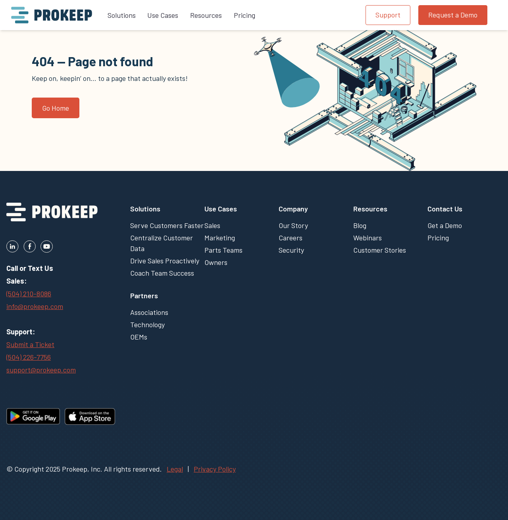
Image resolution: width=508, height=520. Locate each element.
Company (293, 208)
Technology (147, 324)
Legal (175, 468)
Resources (370, 208)
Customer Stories (379, 250)
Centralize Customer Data (161, 243)
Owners (215, 262)
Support (387, 14)
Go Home (55, 108)
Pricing (438, 237)
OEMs (138, 336)
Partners (144, 295)
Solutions (145, 208)
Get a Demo (444, 225)
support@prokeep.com (41, 369)
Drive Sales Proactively (164, 260)
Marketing (219, 237)
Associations (149, 312)
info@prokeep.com (34, 306)
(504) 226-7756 (28, 357)
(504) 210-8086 (28, 293)
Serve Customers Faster (167, 225)
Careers (290, 237)
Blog (359, 225)
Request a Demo (452, 14)
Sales (212, 225)
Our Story (293, 225)
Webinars (367, 237)
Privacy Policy (215, 468)
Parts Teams (223, 250)
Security (291, 250)
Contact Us (444, 208)
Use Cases (220, 208)
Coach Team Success (162, 273)
